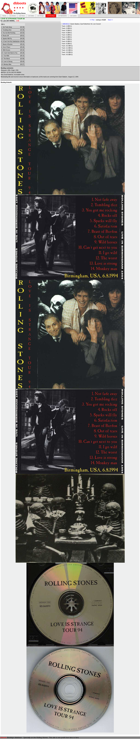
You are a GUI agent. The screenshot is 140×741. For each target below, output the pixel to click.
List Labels (73, 16)
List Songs (40, 16)
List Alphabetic (62, 16)
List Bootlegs (51, 16)
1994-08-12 (65, 24)
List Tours (22, 16)
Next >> (109, 20)
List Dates (31, 16)
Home (4, 16)
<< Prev (92, 20)
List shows (12, 16)
